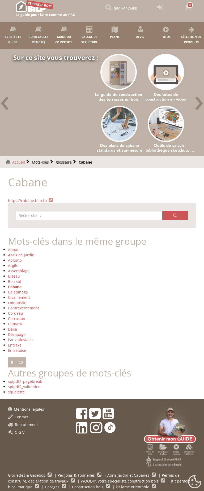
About (13, 249)
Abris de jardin (21, 254)
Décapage (17, 334)
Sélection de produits (191, 35)
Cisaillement (19, 297)
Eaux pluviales (20, 339)
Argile (13, 265)
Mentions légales (26, 409)
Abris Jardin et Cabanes (128, 475)
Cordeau (15, 313)
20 (21, 362)
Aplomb (15, 260)
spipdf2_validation (24, 386)
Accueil (18, 162)
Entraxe (15, 345)
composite (17, 302)
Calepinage (18, 292)
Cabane (15, 286)
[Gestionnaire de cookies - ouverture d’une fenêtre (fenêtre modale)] (194, 482)
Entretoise (17, 350)
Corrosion (16, 318)
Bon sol (14, 281)
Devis (140, 32)
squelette (16, 391)
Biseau (14, 276)
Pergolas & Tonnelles (77, 475)
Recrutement (23, 424)
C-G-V (16, 432)
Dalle (12, 329)
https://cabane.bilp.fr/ (27, 200)
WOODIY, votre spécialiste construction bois (120, 481)
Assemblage (18, 270)
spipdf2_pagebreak (25, 381)
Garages (53, 486)
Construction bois (88, 486)
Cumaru (15, 323)
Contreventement (23, 307)
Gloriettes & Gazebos (27, 475)
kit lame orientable (133, 486)
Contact (18, 416)
